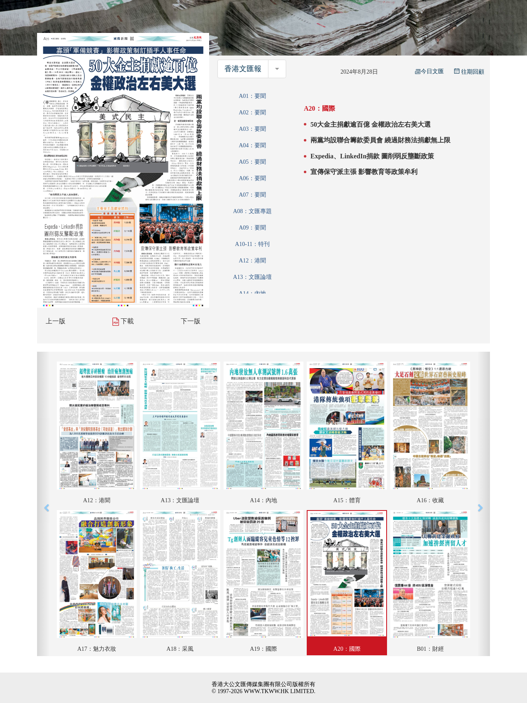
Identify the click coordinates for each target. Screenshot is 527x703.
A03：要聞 (252, 129)
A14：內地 (252, 293)
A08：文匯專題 (252, 211)
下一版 (191, 321)
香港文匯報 (242, 69)
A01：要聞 (252, 96)
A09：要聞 (252, 228)
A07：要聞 (252, 195)
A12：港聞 (252, 261)
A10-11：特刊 (252, 244)
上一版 (55, 321)
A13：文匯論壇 (252, 277)
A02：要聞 (252, 112)
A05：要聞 (252, 162)
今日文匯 (429, 71)
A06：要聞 (252, 178)
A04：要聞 (252, 145)
